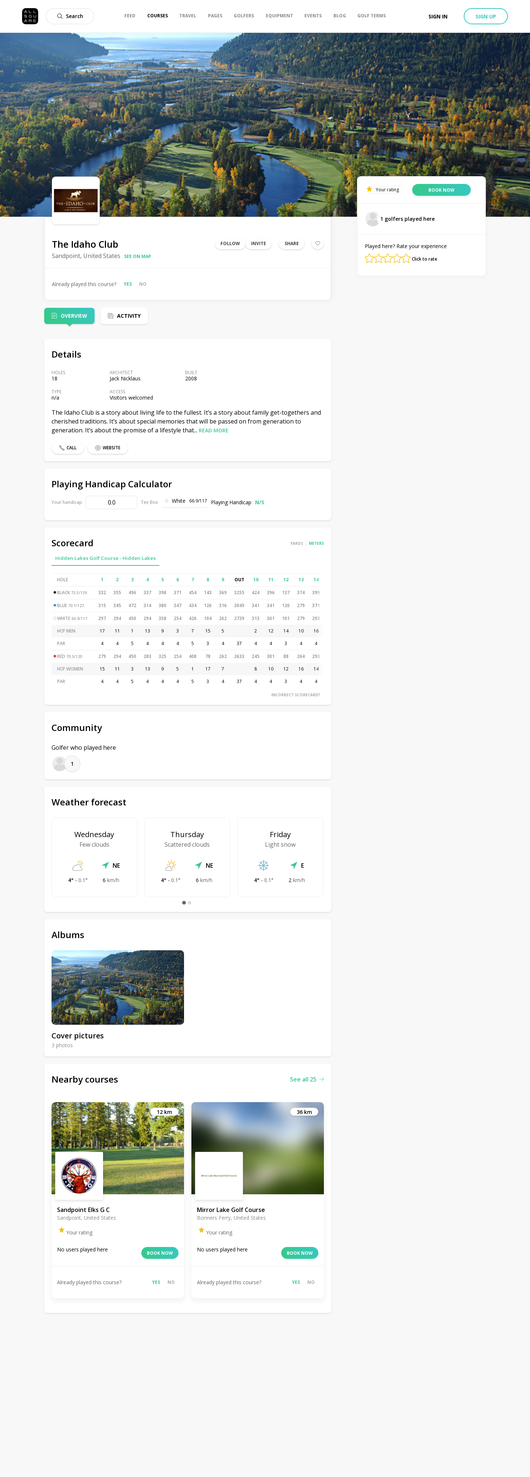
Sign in (438, 16)
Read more (214, 430)
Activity (129, 315)
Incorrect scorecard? (295, 694)
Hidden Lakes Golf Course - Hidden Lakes (105, 558)
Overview (74, 315)
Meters (316, 543)
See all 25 (307, 1079)
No (142, 284)
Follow (230, 243)
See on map (137, 256)
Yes (128, 284)
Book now (160, 1253)
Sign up (486, 16)
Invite (258, 243)
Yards (296, 543)
